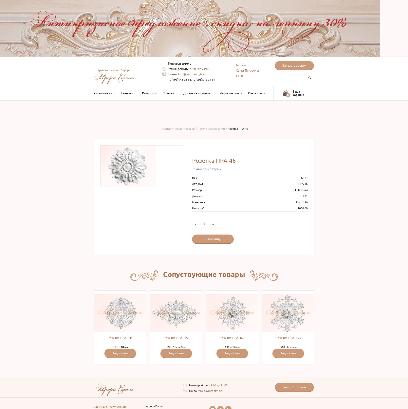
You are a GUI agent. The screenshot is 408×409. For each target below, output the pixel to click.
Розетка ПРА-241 (120, 338)
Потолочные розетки (211, 128)
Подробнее (120, 353)
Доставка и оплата (197, 93)
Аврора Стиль (114, 75)
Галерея (127, 93)
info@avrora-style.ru (192, 74)
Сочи (239, 76)
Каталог (149, 93)
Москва (241, 65)
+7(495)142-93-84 (179, 79)
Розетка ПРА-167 (232, 338)
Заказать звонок (294, 65)
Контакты (256, 93)
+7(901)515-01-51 (203, 79)
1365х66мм (232, 326)
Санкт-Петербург (247, 70)
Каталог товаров (184, 128)
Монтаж (168, 93)
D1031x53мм (288, 326)
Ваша (298, 93)
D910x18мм (120, 326)
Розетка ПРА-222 (176, 338)
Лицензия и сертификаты (110, 406)
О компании (104, 93)
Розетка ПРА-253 (288, 338)
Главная (166, 128)
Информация (230, 93)
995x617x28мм (176, 326)
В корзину (212, 239)
